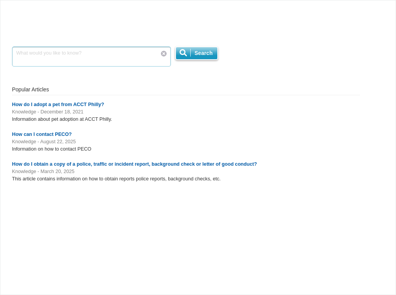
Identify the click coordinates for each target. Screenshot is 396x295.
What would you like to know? (91, 56)
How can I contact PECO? (42, 134)
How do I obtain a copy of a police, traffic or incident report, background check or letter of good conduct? (134, 164)
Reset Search (163, 53)
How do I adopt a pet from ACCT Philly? (58, 104)
